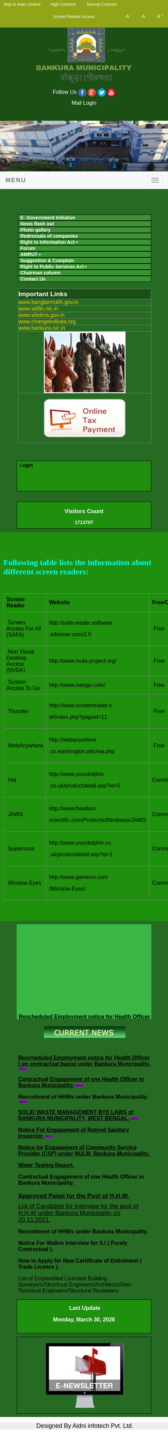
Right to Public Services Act (53, 266)
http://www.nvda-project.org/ (82, 661)
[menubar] (84, 247)
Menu (15, 180)
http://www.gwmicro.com (78, 877)
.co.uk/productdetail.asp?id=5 (84, 786)
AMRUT (30, 254)
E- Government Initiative (47, 217)
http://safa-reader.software (80, 623)
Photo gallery (35, 230)
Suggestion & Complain (47, 260)
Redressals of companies (49, 236)
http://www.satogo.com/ (77, 685)
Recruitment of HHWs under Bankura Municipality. (83, 1097)
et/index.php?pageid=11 (78, 717)
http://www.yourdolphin (76, 774)
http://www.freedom (72, 808)
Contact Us (33, 279)
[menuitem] (84, 218)
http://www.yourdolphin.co (80, 843)
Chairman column (40, 272)
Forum (27, 248)
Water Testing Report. (46, 1165)
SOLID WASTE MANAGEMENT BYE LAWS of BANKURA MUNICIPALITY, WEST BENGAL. (75, 1115)
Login (26, 465)
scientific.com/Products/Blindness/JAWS (97, 820)
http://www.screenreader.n (80, 705)
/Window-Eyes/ (67, 889)
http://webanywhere (72, 740)
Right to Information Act (49, 242)
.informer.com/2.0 (70, 634)
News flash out (37, 223)
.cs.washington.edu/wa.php (82, 751)
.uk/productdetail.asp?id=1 (81, 854)
